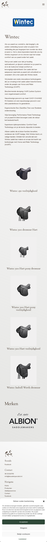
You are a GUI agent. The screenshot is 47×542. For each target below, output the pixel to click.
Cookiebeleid (22, 539)
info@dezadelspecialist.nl (13, 476)
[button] (44, 501)
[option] (23, 420)
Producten (8, 488)
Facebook (8, 464)
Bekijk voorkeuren (23, 534)
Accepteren (23, 522)
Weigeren (23, 528)
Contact (7, 493)
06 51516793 (9, 474)
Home (7, 486)
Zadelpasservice (10, 491)
